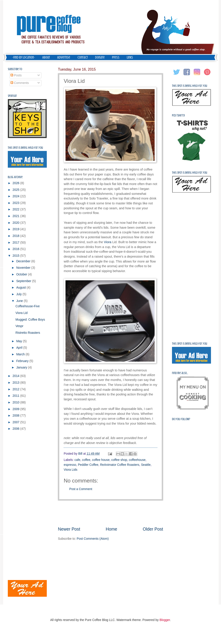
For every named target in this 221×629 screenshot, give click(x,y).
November (23, 267)
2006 (16, 428)
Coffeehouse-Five (27, 306)
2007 (16, 422)
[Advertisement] (21, 505)
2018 (16, 236)
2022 (16, 209)
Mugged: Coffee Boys (30, 319)
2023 (16, 203)
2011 (16, 395)
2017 (16, 242)
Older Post (153, 529)
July (19, 294)
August (21, 287)
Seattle (146, 464)
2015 (16, 255)
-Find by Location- (23, 57)
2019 (16, 229)
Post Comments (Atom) (92, 538)
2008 (16, 415)
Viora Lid (21, 313)
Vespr (19, 326)
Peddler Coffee (88, 464)
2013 (16, 382)
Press (115, 57)
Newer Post (69, 529)
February (22, 361)
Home (111, 529)
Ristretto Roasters (27, 332)
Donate (100, 57)
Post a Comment (80, 489)
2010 (16, 402)
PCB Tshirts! (178, 115)
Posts (16, 75)
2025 (16, 189)
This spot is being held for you (25, 147)
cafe (77, 460)
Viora (107, 242)
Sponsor (12, 96)
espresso (70, 464)
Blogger (165, 620)
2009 (16, 409)
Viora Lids (70, 469)
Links (130, 57)
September (24, 281)
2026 (16, 183)
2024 (16, 196)
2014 (16, 376)
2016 (16, 249)
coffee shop (119, 460)
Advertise (63, 57)
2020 (16, 222)
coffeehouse (137, 460)
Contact (83, 57)
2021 (16, 216)
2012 (16, 389)
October (22, 274)
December (23, 261)
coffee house (101, 460)
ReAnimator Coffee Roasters (119, 464)
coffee (86, 460)
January (22, 367)
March (21, 354)
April (19, 347)
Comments (19, 83)
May (19, 341)
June (20, 301)
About (46, 57)
